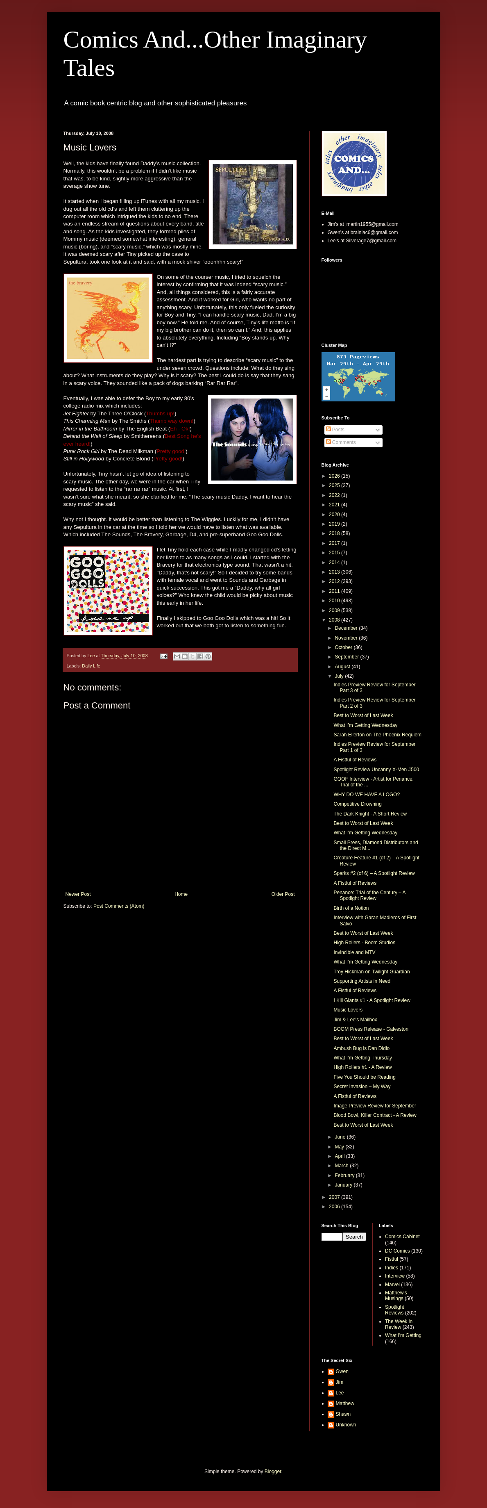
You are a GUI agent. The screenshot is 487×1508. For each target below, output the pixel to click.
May (340, 1147)
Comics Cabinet (402, 1236)
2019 (335, 524)
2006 (335, 1207)
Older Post (283, 894)
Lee (340, 1393)
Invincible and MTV (354, 952)
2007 (335, 1197)
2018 (335, 533)
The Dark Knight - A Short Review (370, 814)
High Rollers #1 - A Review (362, 1067)
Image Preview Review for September (374, 1106)
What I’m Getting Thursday (362, 1058)
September (347, 657)
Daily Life (91, 665)
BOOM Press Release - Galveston (370, 1029)
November (347, 638)
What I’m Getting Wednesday (365, 725)
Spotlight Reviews (394, 1310)
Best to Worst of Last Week (363, 715)
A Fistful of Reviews (354, 760)
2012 (335, 581)
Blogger (273, 1471)
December (347, 628)
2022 (335, 495)
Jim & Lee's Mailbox (355, 1020)
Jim (340, 1382)
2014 (335, 562)
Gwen (342, 1371)
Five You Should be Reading (364, 1077)
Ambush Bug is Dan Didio (361, 1048)
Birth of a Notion (351, 908)
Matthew (345, 1403)
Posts (335, 430)
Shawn (343, 1414)
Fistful (391, 1259)
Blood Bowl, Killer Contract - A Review (374, 1115)
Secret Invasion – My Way (361, 1086)
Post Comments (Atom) (119, 906)
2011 (335, 591)
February (345, 1175)
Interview (395, 1276)
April (340, 1156)
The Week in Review (398, 1324)
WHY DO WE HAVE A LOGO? (366, 794)
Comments (341, 442)
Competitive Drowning (357, 804)
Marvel (392, 1284)
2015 (335, 553)
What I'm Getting (403, 1335)
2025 (335, 485)
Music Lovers (347, 1010)
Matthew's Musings (396, 1295)
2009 (335, 610)
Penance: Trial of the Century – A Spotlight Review (369, 895)
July (340, 676)
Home (181, 894)
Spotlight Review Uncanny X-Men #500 (376, 769)
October (344, 647)
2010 (335, 601)
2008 (335, 620)
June (341, 1137)
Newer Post (78, 894)
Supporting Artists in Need (361, 981)
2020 (335, 514)
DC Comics (397, 1251)
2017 (335, 543)
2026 (335, 476)
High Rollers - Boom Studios (364, 942)
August (343, 667)
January (344, 1185)
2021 (335, 505)
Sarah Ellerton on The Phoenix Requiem (377, 735)
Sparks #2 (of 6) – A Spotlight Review (374, 873)
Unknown (346, 1425)
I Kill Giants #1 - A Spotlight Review (371, 1000)
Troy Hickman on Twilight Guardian (371, 972)
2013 (335, 572)
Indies (391, 1268)
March (342, 1166)
